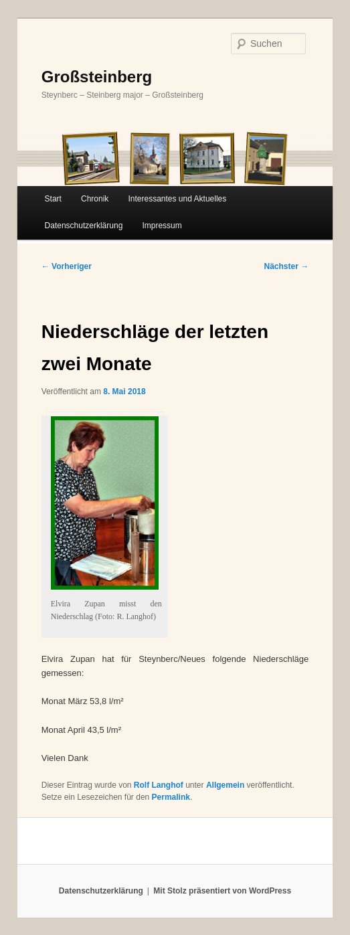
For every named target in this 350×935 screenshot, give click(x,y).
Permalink (171, 797)
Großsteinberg (96, 77)
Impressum (161, 225)
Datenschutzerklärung (84, 225)
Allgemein (225, 785)
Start (53, 198)
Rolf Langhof (158, 785)
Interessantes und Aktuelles (177, 198)
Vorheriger (66, 266)
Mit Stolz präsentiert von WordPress (222, 891)
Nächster (286, 266)
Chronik (94, 198)
